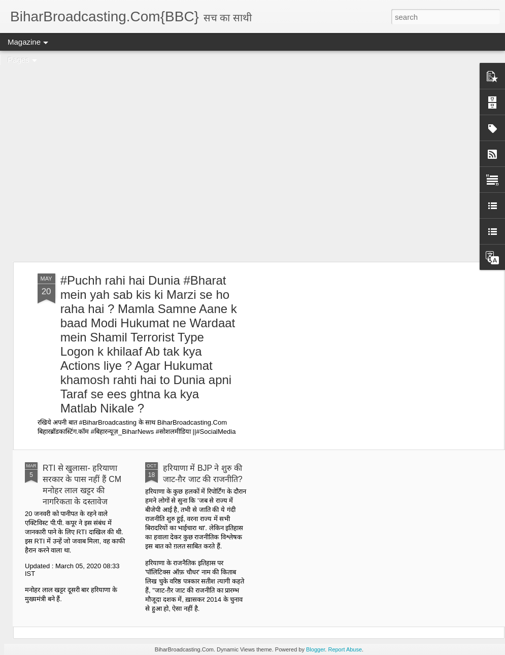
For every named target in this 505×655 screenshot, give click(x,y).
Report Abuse (345, 649)
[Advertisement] (95, 156)
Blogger (315, 649)
